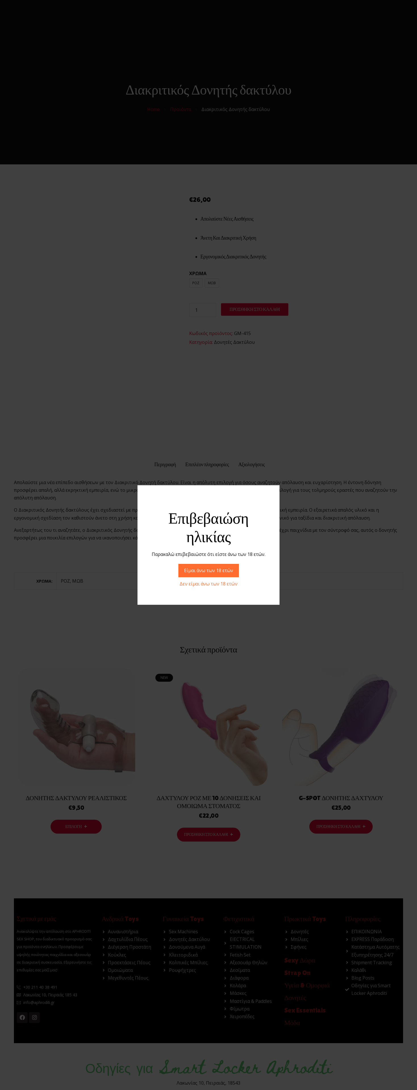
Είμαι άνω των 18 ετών (208, 570)
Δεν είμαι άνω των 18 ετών (208, 584)
